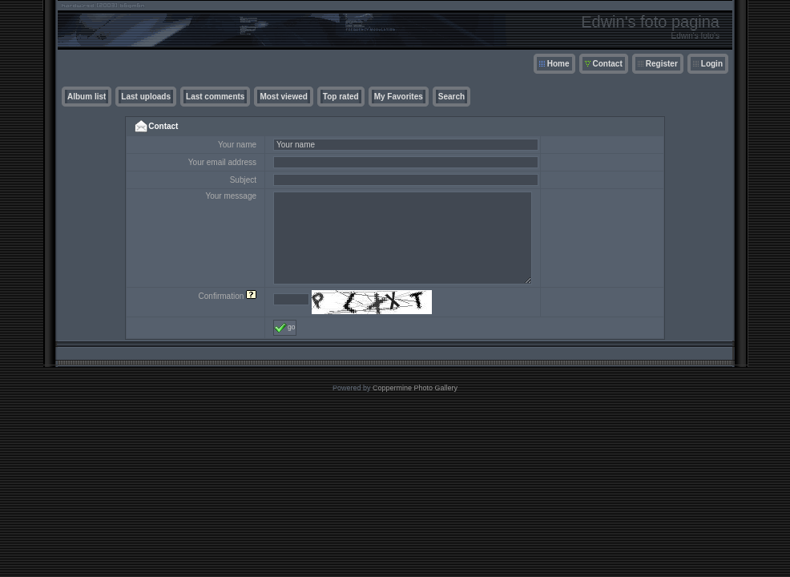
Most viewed (283, 96)
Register (662, 63)
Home (558, 63)
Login (712, 63)
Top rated (341, 96)
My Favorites (398, 96)
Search (451, 96)
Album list (86, 96)
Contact (608, 63)
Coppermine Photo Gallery (415, 388)
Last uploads (146, 96)
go (284, 327)
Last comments (215, 96)
